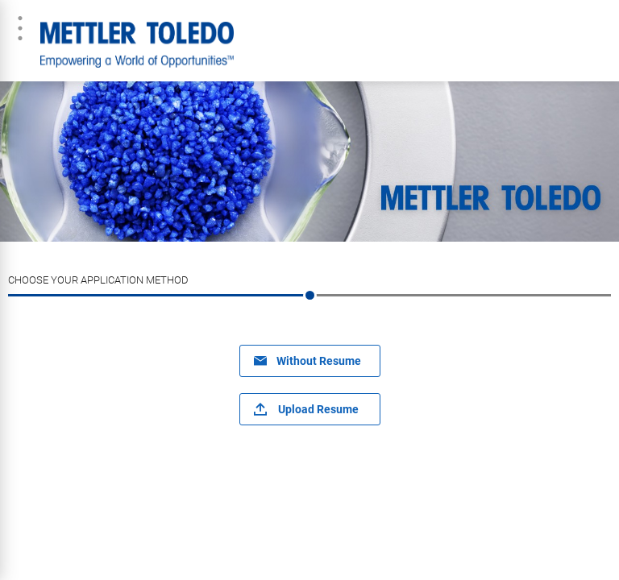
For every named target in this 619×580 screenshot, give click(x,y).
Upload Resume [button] (318, 409)
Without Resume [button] (318, 360)
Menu (20, 28)
